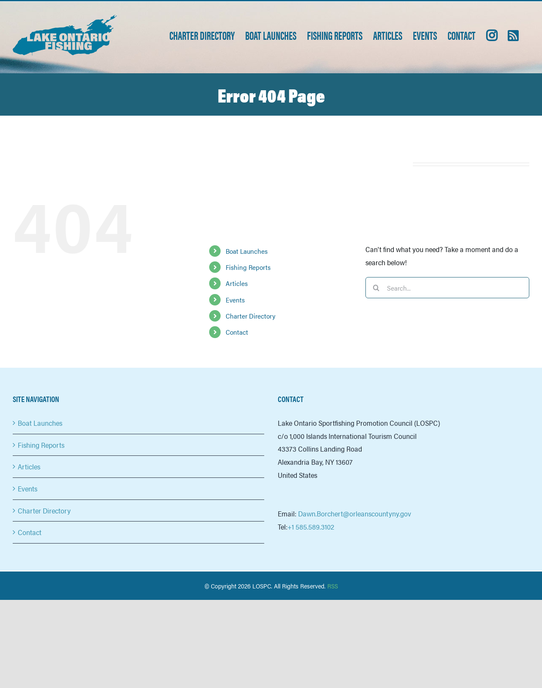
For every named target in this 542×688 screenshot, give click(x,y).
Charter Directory (250, 316)
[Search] (376, 287)
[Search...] (447, 287)
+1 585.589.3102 (311, 527)
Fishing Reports (248, 267)
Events (235, 300)
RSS (332, 585)
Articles (237, 283)
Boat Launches (247, 251)
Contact (237, 332)
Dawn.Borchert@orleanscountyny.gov (354, 513)
